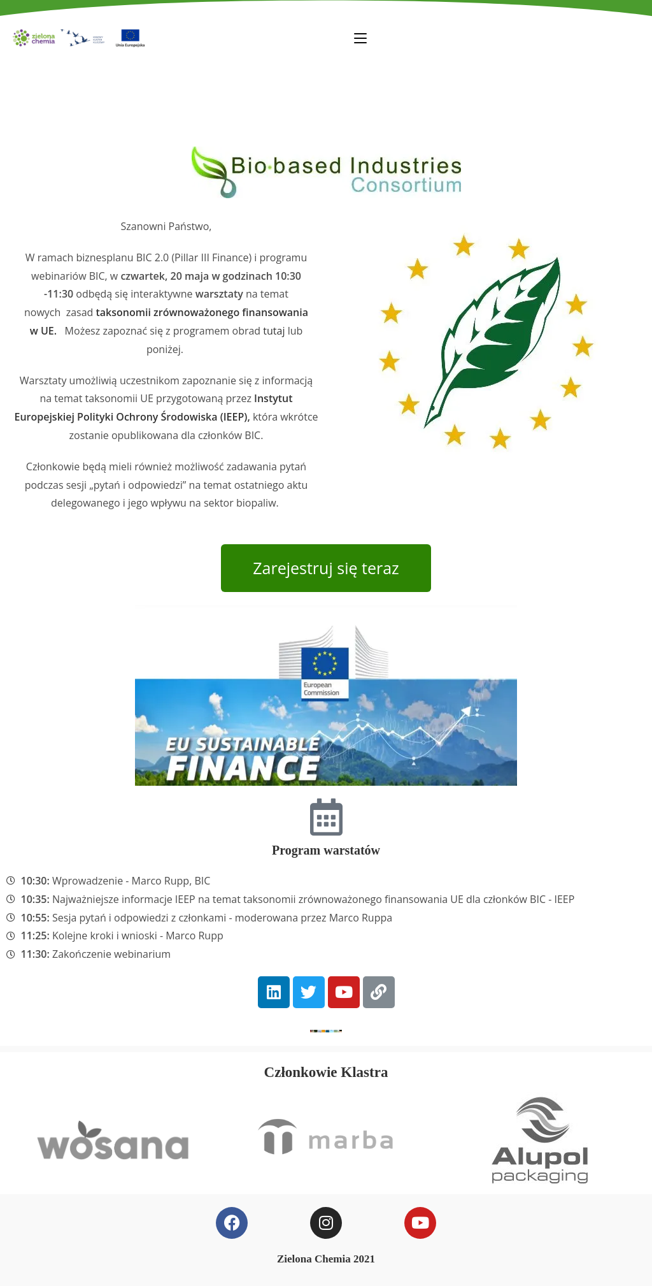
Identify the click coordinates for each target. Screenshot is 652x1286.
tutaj (274, 331)
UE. (50, 331)
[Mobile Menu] (360, 37)
